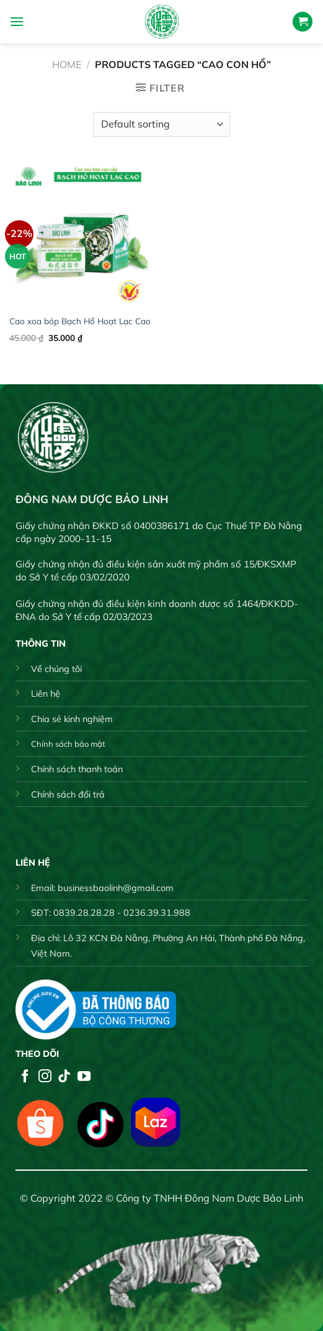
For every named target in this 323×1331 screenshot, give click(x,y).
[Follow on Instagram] (44, 1077)
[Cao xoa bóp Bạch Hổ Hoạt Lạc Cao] (82, 235)
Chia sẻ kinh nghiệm (72, 719)
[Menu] (16, 21)
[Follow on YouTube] (84, 1077)
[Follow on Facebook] (25, 1077)
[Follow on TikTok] (64, 1077)
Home (66, 64)
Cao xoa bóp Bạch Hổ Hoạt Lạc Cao (80, 321)
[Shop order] (161, 124)
